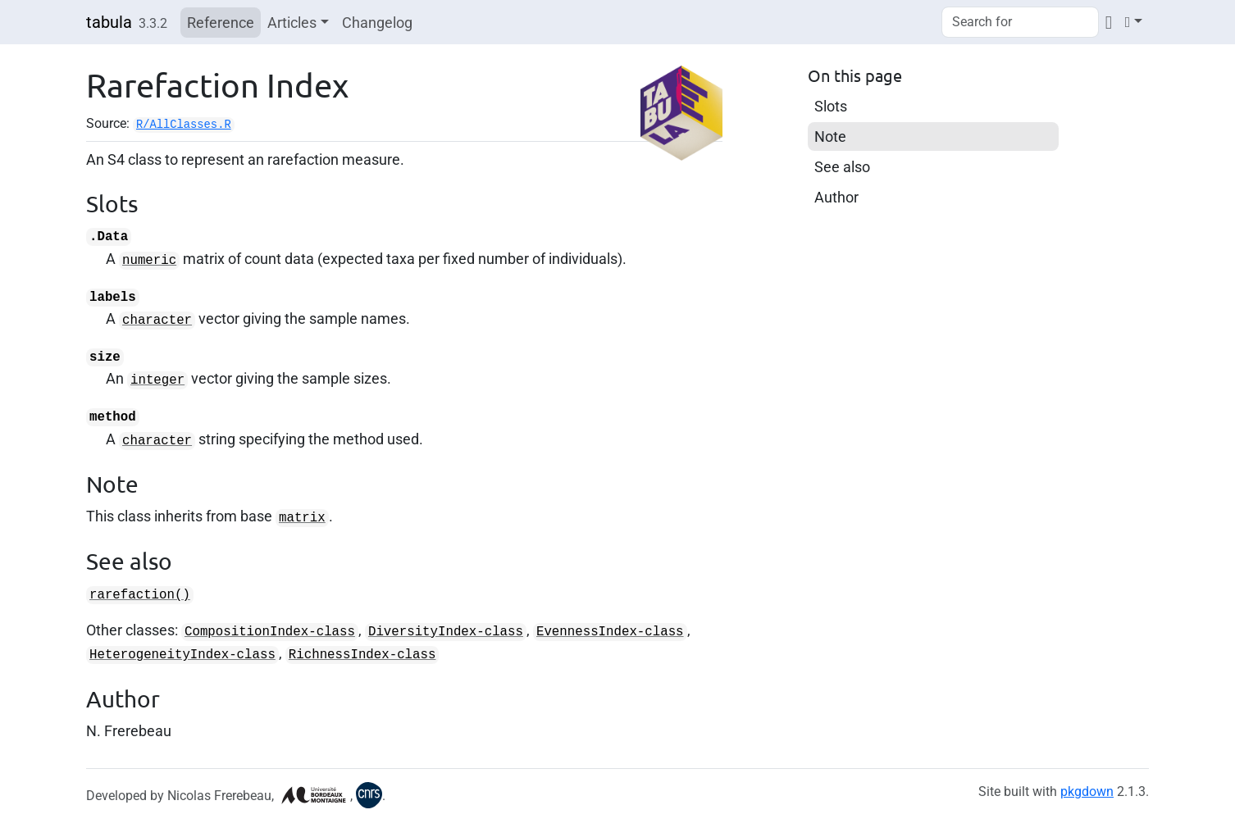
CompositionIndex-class (270, 632)
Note (830, 136)
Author (836, 197)
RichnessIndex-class (362, 655)
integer (157, 380)
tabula (109, 22)
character (157, 320)
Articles (292, 22)
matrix (302, 518)
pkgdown (1087, 791)
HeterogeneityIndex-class (182, 655)
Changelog (377, 22)
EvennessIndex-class (610, 632)
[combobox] (1020, 22)
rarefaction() (139, 595)
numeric (149, 260)
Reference (220, 22)
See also (842, 166)
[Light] (1134, 22)
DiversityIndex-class (445, 632)
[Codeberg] (1109, 22)
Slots (830, 106)
